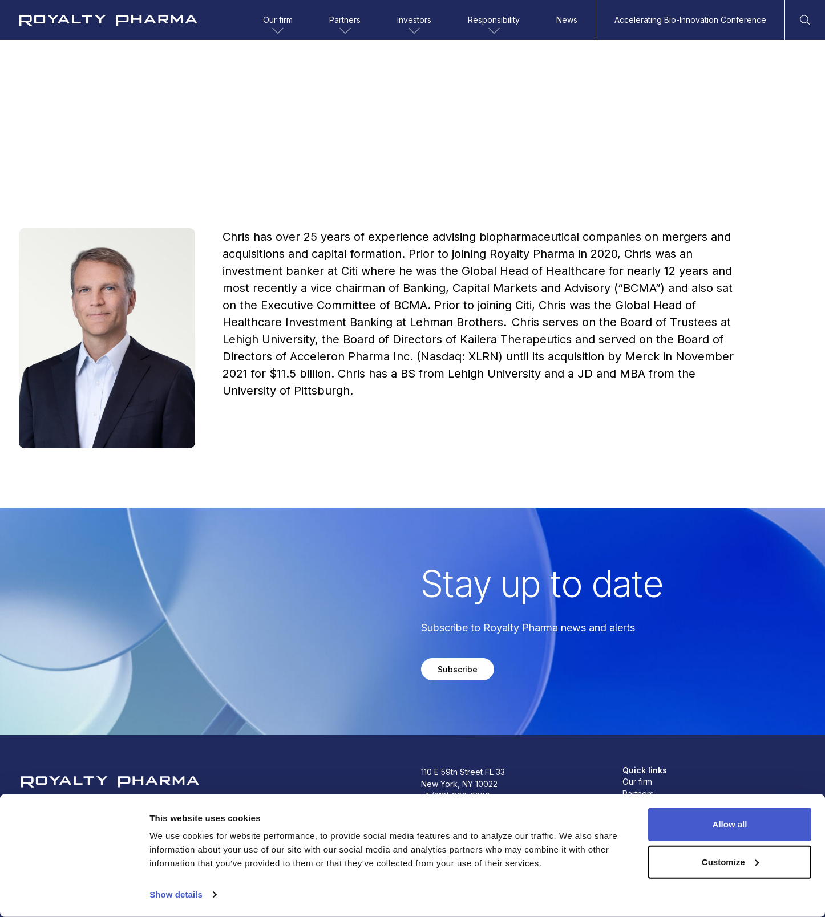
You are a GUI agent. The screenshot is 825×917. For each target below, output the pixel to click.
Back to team (53, 91)
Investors (414, 26)
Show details (176, 894)
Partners (345, 26)
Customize (730, 861)
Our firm (278, 26)
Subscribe (458, 669)
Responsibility (494, 26)
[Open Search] (805, 20)
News (566, 20)
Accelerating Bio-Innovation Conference (690, 20)
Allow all (730, 824)
